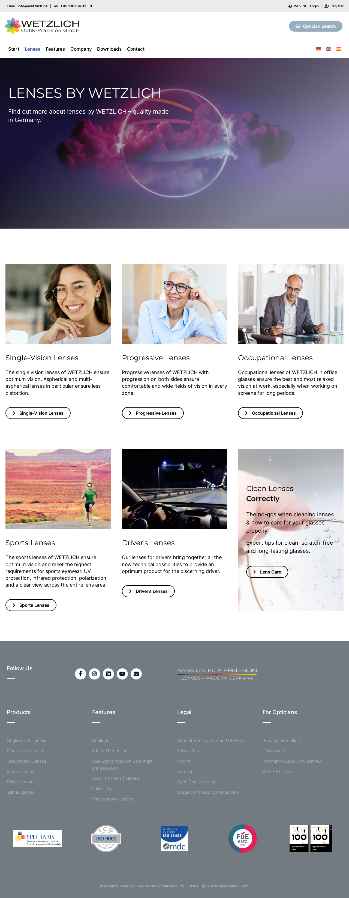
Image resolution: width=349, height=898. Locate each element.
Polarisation (103, 788)
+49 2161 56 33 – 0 (76, 6)
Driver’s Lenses (21, 782)
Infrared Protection (109, 751)
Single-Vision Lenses (26, 740)
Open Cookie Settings (198, 782)
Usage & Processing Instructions (208, 792)
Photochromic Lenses (112, 799)
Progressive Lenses (25, 751)
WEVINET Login (277, 771)
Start (13, 49)
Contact (136, 49)
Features (55, 49)
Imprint (183, 761)
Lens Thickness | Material (116, 778)
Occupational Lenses (26, 761)
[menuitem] (318, 49)
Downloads (109, 49)
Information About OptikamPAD (292, 761)
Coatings (100, 740)
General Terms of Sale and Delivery (210, 740)
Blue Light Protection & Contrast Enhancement (122, 764)
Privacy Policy (190, 751)
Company (81, 49)
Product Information (281, 740)
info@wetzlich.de (33, 6)
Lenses (32, 49)
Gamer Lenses (20, 792)
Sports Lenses (20, 771)
